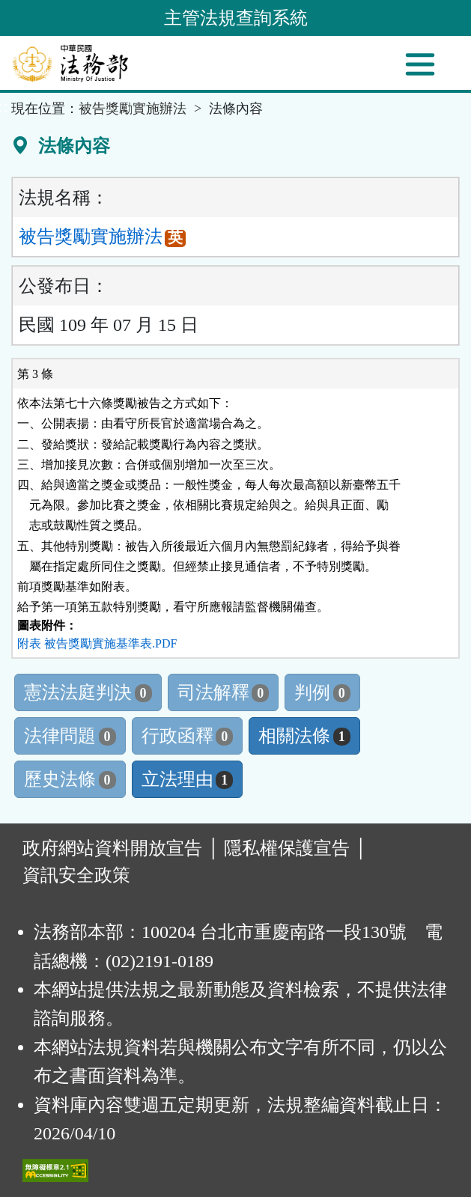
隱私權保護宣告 (287, 848)
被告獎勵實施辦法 (132, 108)
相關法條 (304, 736)
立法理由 (188, 779)
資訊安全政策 (76, 875)
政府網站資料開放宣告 (112, 848)
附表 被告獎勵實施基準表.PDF (97, 643)
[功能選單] (420, 64)
